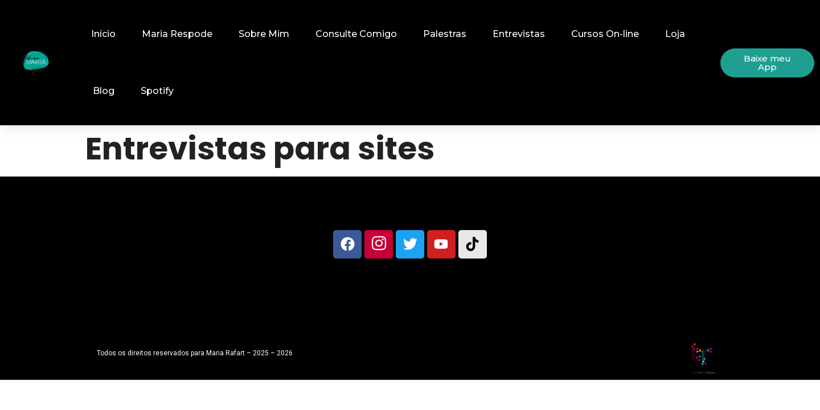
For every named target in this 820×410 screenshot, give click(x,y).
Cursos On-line (605, 33)
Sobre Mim (264, 33)
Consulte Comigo (356, 33)
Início (103, 33)
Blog (103, 90)
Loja (675, 33)
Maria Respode (177, 33)
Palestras (444, 33)
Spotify (157, 90)
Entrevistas (519, 33)
